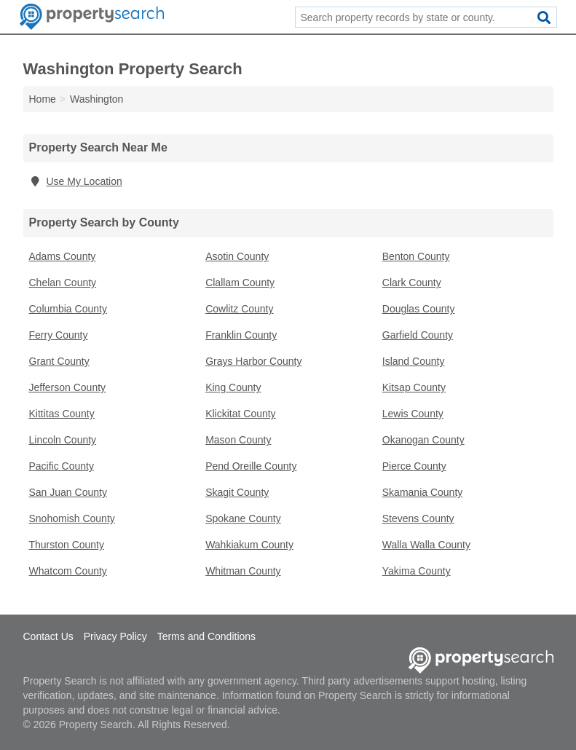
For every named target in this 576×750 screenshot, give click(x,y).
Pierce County (414, 466)
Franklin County (241, 335)
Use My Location (75, 181)
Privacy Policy (115, 636)
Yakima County (416, 571)
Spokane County (243, 518)
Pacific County (61, 466)
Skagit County (237, 492)
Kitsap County (414, 387)
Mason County (238, 440)
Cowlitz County (239, 309)
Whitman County (242, 571)
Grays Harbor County (253, 361)
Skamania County (422, 492)
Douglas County (418, 309)
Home (42, 99)
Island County (413, 361)
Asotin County (237, 256)
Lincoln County (63, 440)
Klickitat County (240, 413)
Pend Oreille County (250, 466)
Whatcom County (68, 571)
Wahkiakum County (249, 544)
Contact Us (48, 636)
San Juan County (68, 492)
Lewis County (412, 413)
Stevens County (418, 518)
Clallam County (240, 282)
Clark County (411, 282)
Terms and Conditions (206, 636)
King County (233, 387)
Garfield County (417, 335)
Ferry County (58, 335)
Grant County (59, 361)
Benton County (416, 256)
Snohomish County (72, 518)
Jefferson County (67, 387)
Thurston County (67, 544)
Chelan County (63, 282)
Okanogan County (423, 440)
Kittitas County (62, 413)
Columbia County (68, 309)
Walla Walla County (426, 544)
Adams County (62, 256)
